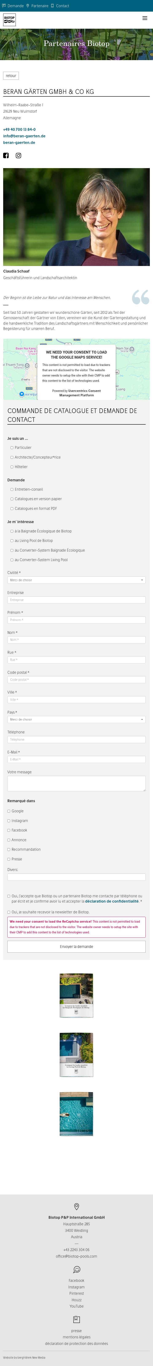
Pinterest (76, 1293)
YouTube (77, 1306)
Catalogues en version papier (36, 499)
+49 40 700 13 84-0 (19, 129)
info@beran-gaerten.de (24, 136)
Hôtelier (19, 466)
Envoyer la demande (76, 946)
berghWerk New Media (31, 1357)
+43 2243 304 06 (76, 1249)
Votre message (19, 772)
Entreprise (15, 592)
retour (11, 75)
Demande (13, 6)
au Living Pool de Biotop (32, 540)
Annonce (16, 840)
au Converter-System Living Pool (39, 559)
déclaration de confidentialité (112, 901)
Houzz (77, 1300)
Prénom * (15, 612)
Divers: (13, 869)
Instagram (17, 820)
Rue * (11, 652)
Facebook (17, 830)
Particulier (21, 447)
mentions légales (76, 1337)
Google (15, 811)
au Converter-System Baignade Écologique (48, 550)
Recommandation (24, 849)
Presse (14, 859)
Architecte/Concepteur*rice (36, 457)
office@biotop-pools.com (76, 1256)
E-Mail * (13, 752)
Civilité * (14, 572)
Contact (60, 6)
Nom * (12, 632)
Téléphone (16, 732)
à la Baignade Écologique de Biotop (41, 531)
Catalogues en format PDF (34, 508)
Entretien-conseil (27, 489)
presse (76, 1330)
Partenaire (37, 6)
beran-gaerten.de (19, 142)
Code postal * (18, 672)
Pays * (12, 712)
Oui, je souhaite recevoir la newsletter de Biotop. (48, 912)
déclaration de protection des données (76, 1343)
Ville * (12, 692)
